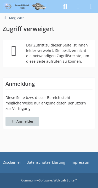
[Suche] (65, 6)
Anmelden (22, 121)
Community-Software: (49, 180)
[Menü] (91, 6)
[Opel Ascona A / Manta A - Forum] (25, 6)
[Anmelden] (78, 6)
